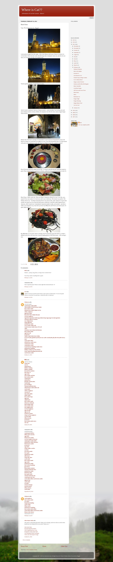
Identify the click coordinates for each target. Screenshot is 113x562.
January (76, 107)
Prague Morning (77, 100)
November (76, 48)
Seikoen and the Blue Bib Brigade (81, 84)
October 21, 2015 (28, 354)
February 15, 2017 (28, 515)
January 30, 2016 (28, 424)
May (75, 61)
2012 (74, 42)
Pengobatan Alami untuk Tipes (31, 531)
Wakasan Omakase (78, 69)
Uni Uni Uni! (76, 105)
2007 (74, 116)
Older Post (64, 546)
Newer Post (24, 546)
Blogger (78, 556)
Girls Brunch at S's (78, 75)
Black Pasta (76, 92)
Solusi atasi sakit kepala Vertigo (31, 534)
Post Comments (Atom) (32, 549)
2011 (74, 44)
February (76, 67)
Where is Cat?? (32, 10)
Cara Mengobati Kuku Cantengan (31, 533)
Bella (25, 270)
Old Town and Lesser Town (80, 90)
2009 (74, 112)
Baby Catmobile (77, 86)
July (75, 56)
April (75, 63)
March (75, 65)
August (75, 54)
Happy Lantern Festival (79, 81)
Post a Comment (26, 540)
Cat (25, 291)
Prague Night (76, 98)
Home (44, 546)
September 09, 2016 (28, 491)
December (76, 46)
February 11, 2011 (28, 277)
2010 (74, 110)
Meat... (75, 94)
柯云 (25, 359)
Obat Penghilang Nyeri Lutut (30, 530)
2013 (74, 40)
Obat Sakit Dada (28, 527)
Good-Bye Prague (77, 88)
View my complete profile (84, 124)
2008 (74, 114)
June (75, 58)
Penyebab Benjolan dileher (30, 528)
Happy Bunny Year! (78, 103)
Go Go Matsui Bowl (78, 79)
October (76, 50)
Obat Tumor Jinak (28, 520)
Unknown (26, 302)
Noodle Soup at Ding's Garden (80, 77)
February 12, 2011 (28, 286)
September (76, 52)
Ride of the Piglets (78, 71)
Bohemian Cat (77, 96)
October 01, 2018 (28, 536)
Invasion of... (76, 73)
